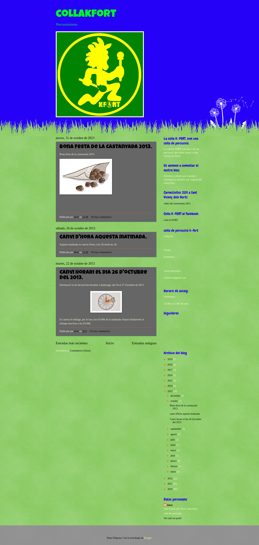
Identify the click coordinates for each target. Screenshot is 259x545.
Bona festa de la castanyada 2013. (106, 147)
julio (173, 439)
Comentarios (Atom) (80, 350)
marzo (174, 461)
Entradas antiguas (144, 343)
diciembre (176, 395)
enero (174, 471)
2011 (170, 483)
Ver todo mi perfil (172, 518)
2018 (170, 364)
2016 (170, 375)
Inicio (110, 343)
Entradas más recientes (72, 343)
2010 (170, 489)
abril (173, 455)
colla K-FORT (171, 220)
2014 (170, 386)
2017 (170, 370)
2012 (170, 478)
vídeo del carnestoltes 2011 (177, 203)
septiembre (176, 429)
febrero (174, 466)
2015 (170, 380)
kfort (170, 505)
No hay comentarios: (101, 217)
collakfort (86, 14)
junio (173, 445)
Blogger (148, 538)
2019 (170, 359)
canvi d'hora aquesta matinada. (103, 237)
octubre (175, 401)
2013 (170, 391)
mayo (174, 450)
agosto (174, 434)
